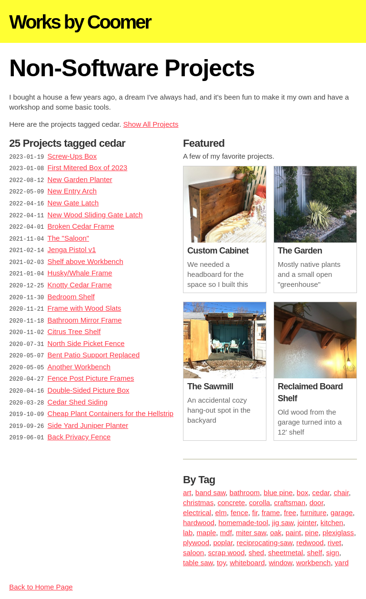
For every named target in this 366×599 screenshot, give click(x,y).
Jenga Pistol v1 (72, 246)
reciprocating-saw (265, 542)
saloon (193, 552)
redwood (310, 542)
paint (293, 532)
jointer (306, 522)
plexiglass (338, 532)
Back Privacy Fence (79, 425)
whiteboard (247, 562)
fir (255, 512)
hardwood (198, 522)
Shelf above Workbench (85, 257)
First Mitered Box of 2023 (88, 167)
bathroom (245, 492)
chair (341, 492)
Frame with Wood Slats (85, 301)
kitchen (332, 522)
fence (239, 512)
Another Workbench (79, 358)
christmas (198, 502)
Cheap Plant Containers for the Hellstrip (110, 402)
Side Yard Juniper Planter (88, 413)
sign (332, 552)
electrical (197, 512)
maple (206, 532)
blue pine (278, 492)
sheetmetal (285, 552)
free (290, 512)
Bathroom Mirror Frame (85, 313)
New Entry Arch (72, 189)
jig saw (283, 522)
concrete (231, 502)
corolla (259, 502)
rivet (334, 542)
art (187, 492)
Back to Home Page (40, 587)
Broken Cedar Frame (81, 223)
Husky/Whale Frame (80, 268)
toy (221, 562)
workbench (313, 562)
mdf (226, 532)
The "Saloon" (68, 234)
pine (311, 532)
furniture (313, 512)
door (316, 502)
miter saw (251, 532)
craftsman (289, 502)
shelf (314, 552)
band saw (210, 492)
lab (188, 532)
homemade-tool (243, 522)
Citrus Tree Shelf (74, 324)
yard (341, 562)
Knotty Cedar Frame (80, 279)
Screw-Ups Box (72, 156)
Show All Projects (151, 124)
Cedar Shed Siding (78, 391)
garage (341, 512)
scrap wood (226, 552)
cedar (321, 492)
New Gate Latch (73, 201)
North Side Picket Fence (86, 335)
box (302, 492)
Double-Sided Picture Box (89, 380)
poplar (223, 542)
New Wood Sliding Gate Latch (95, 212)
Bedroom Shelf (71, 290)
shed (256, 552)
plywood (196, 542)
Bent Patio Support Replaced (94, 346)
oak (276, 532)
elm (221, 512)
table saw (198, 562)
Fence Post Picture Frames (91, 369)
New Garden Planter (80, 178)
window (280, 562)
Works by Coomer (80, 21)
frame (271, 512)
